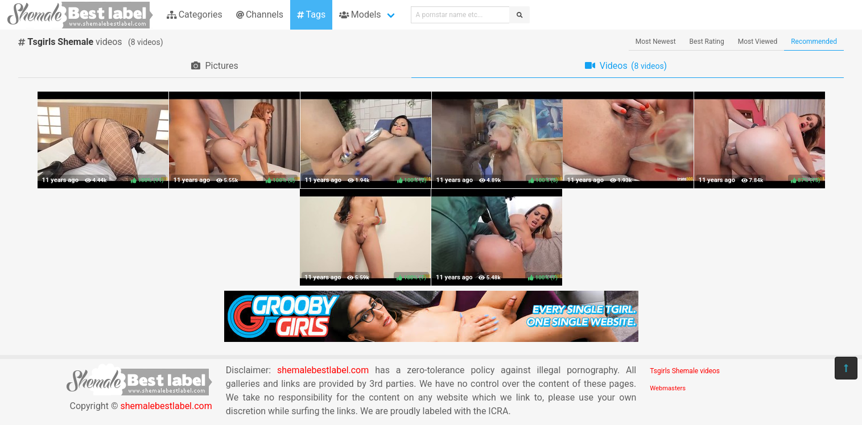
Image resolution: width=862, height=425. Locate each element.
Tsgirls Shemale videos (685, 371)
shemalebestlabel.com (166, 406)
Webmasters (668, 388)
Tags (311, 14)
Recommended (814, 42)
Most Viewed (758, 42)
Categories (194, 14)
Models (360, 14)
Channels (259, 14)
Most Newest (656, 42)
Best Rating (707, 42)
